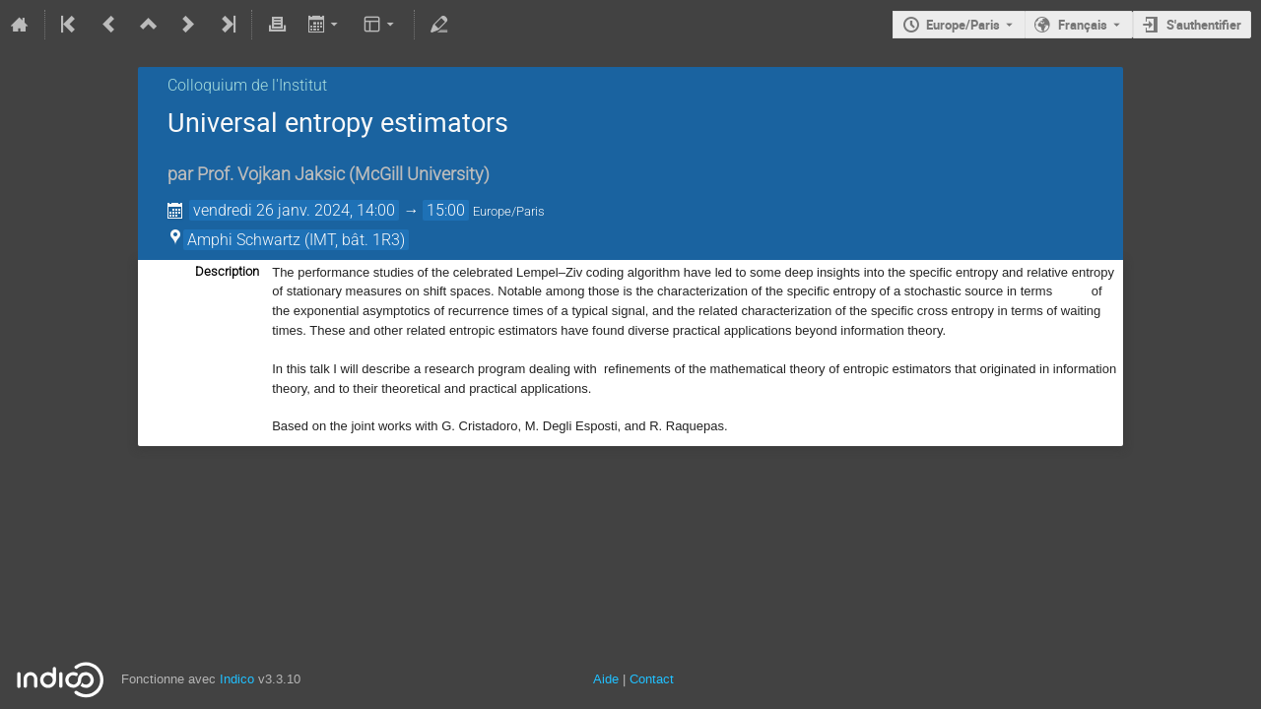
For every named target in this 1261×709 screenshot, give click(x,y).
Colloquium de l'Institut (247, 85)
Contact (652, 679)
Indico (237, 679)
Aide (606, 679)
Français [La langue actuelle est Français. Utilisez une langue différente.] (1082, 24)
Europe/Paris (963, 24)
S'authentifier (1203, 24)
